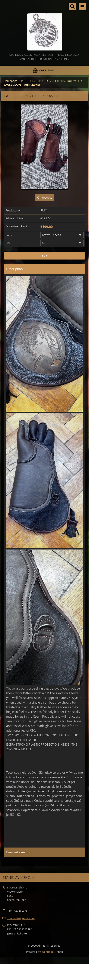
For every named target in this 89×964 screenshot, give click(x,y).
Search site (72, 6)
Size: (8, 243)
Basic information (18, 852)
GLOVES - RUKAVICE (67, 81)
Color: (9, 235)
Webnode (48, 952)
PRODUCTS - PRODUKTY (36, 81)
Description (14, 269)
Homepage (10, 81)
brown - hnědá (51, 235)
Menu (82, 6)
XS (43, 243)
